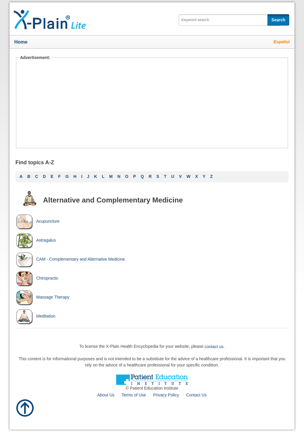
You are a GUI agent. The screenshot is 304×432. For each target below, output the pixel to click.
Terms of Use (133, 395)
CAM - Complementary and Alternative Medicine (70, 259)
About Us (106, 395)
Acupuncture (37, 221)
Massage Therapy (42, 297)
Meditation (35, 316)
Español (282, 41)
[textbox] (229, 20)
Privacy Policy (166, 395)
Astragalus (35, 240)
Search (278, 19)
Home (20, 41)
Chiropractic (36, 278)
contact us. (215, 346)
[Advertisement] (151, 103)
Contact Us (196, 395)
